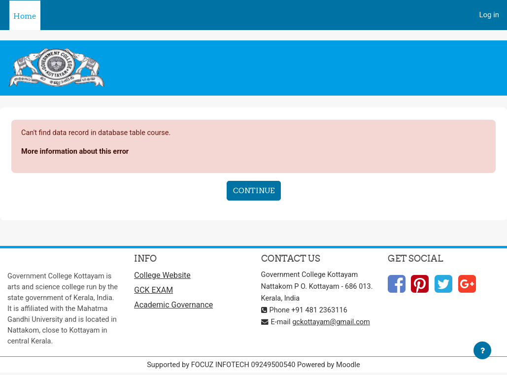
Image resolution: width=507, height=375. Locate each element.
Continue (253, 191)
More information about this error (76, 152)
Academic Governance (173, 306)
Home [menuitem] (24, 16)
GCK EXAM (153, 291)
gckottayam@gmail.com (332, 322)
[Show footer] (482, 350)
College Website (162, 276)
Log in (489, 14)
